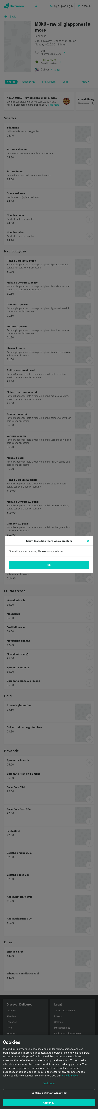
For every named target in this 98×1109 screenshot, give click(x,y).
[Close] (88, 541)
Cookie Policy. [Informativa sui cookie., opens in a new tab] (70, 1076)
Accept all (49, 1103)
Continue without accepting (49, 1093)
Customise (49, 1083)
